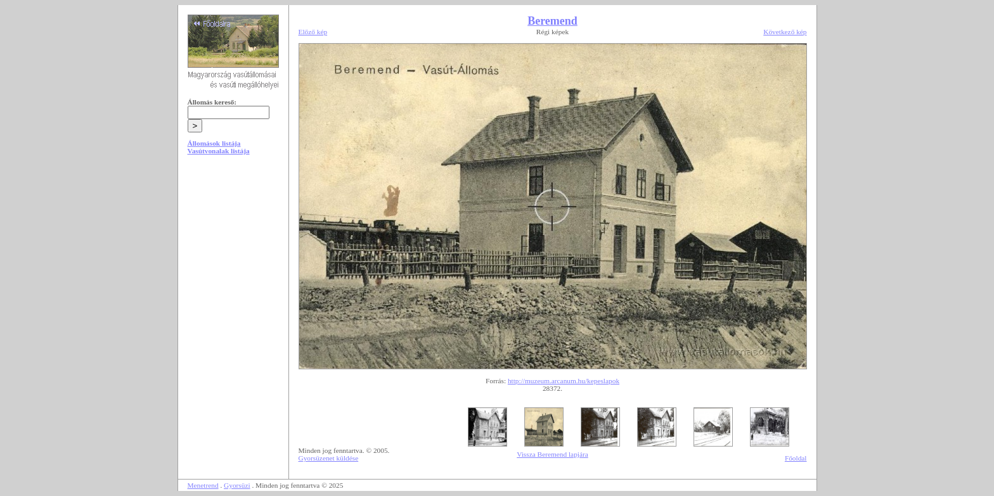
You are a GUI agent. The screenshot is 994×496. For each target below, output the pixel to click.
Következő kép (784, 31)
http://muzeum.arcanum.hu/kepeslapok (563, 381)
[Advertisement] (233, 261)
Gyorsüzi (237, 485)
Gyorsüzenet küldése (329, 458)
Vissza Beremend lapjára (552, 454)
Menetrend (203, 485)
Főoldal (796, 458)
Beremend (552, 21)
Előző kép (313, 31)
